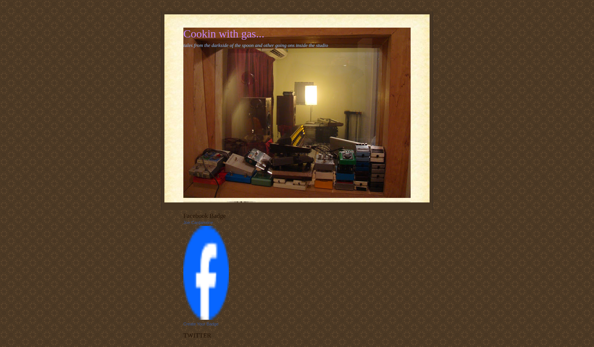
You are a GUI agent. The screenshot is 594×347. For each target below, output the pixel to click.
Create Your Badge (201, 324)
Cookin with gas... (223, 34)
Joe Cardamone (198, 222)
